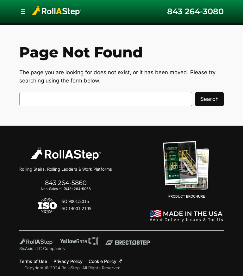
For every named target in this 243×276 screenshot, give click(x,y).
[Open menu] (23, 11)
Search (209, 99)
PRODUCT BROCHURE (186, 169)
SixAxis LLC (30, 248)
